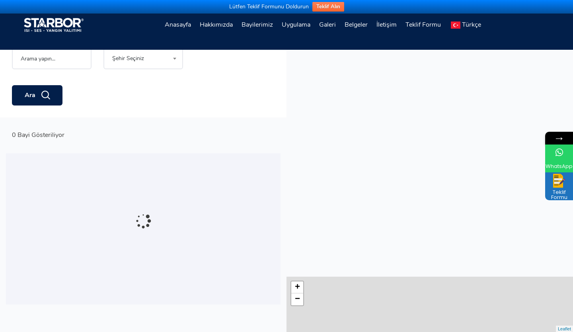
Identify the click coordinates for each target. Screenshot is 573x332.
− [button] (297, 72)
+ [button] (297, 60)
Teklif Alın (328, 6)
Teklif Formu (423, 24)
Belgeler (356, 24)
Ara (37, 123)
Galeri (327, 24)
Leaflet (564, 328)
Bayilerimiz (257, 24)
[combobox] (143, 86)
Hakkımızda (216, 24)
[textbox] (143, 86)
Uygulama (296, 24)
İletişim (386, 24)
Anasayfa (178, 24)
